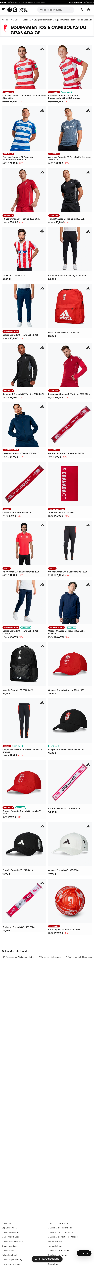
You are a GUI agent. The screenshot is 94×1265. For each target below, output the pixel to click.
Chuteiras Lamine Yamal (13, 1241)
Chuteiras (6, 1223)
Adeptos (6, 20)
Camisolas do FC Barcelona (60, 1232)
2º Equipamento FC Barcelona (79, 957)
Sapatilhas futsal (9, 1228)
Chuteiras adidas (10, 1246)
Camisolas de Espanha (58, 1250)
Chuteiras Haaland (10, 1232)
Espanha (27, 20)
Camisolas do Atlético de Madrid (63, 1237)
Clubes (16, 20)
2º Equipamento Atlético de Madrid (18, 957)
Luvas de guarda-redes (59, 1223)
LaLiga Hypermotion (43, 20)
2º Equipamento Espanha (50, 957)
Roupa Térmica (55, 1241)
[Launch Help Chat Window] (84, 1253)
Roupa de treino (55, 1246)
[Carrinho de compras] (88, 10)
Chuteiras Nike (8, 1250)
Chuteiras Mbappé (10, 1237)
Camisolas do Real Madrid (60, 1228)
